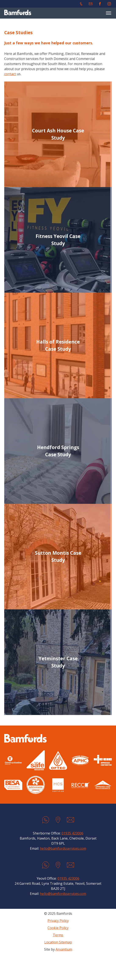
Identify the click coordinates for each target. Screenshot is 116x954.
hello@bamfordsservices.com (63, 848)
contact (10, 74)
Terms (58, 935)
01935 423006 (72, 833)
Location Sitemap (58, 942)
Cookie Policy (58, 927)
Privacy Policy (58, 920)
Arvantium (64, 949)
